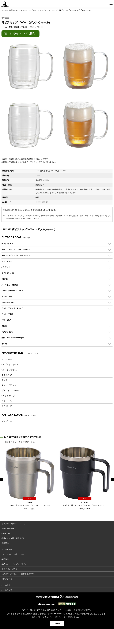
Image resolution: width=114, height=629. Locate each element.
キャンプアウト (8, 385)
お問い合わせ (6, 579)
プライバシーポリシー (10, 569)
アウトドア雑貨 (7, 314)
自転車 (4, 326)
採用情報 (5, 559)
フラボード (6, 406)
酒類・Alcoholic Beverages (12, 338)
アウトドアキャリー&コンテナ (13, 308)
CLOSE (57, 623)
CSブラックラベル (10, 364)
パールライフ (6, 590)
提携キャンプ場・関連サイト (13, 538)
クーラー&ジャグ (8, 302)
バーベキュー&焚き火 (9, 285)
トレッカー (6, 359)
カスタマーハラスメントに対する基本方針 (18, 574)
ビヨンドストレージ (10, 390)
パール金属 (5, 585)
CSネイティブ (8, 395)
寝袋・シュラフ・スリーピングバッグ (15, 249)
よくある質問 (6, 549)
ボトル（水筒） (7, 296)
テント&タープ (7, 243)
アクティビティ (7, 332)
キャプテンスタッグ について (13, 524)
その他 (4, 343)
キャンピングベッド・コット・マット (15, 255)
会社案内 (5, 543)
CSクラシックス (9, 370)
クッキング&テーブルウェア (12, 290)
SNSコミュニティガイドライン (14, 564)
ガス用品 (4, 279)
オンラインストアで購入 (22, 33)
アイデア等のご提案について (13, 554)
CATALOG (5, 533)
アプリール (6, 401)
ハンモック (5, 267)
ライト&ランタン (8, 273)
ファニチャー (6, 261)
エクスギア (6, 375)
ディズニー (6, 421)
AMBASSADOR (7, 528)
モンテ (4, 380)
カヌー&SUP (6, 320)
